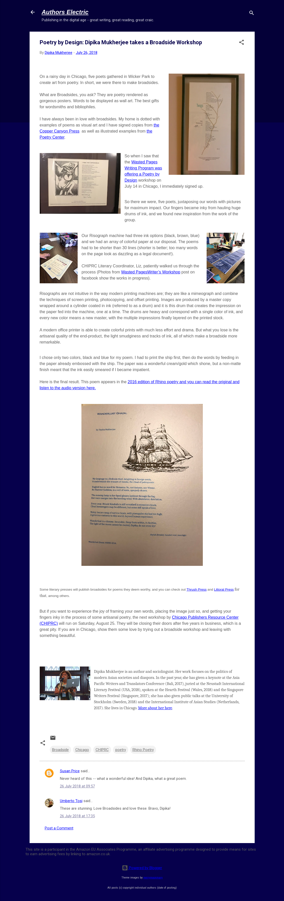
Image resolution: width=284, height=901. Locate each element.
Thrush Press (197, 589)
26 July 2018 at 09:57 (77, 786)
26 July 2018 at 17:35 (77, 816)
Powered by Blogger (142, 868)
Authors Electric (65, 12)
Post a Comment (59, 828)
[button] (241, 43)
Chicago (82, 749)
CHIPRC (102, 749)
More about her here (155, 708)
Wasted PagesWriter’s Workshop (150, 272)
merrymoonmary (153, 877)
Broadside (60, 749)
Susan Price (70, 771)
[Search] (252, 14)
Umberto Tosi (71, 801)
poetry (120, 749)
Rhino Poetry (143, 749)
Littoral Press (224, 589)
